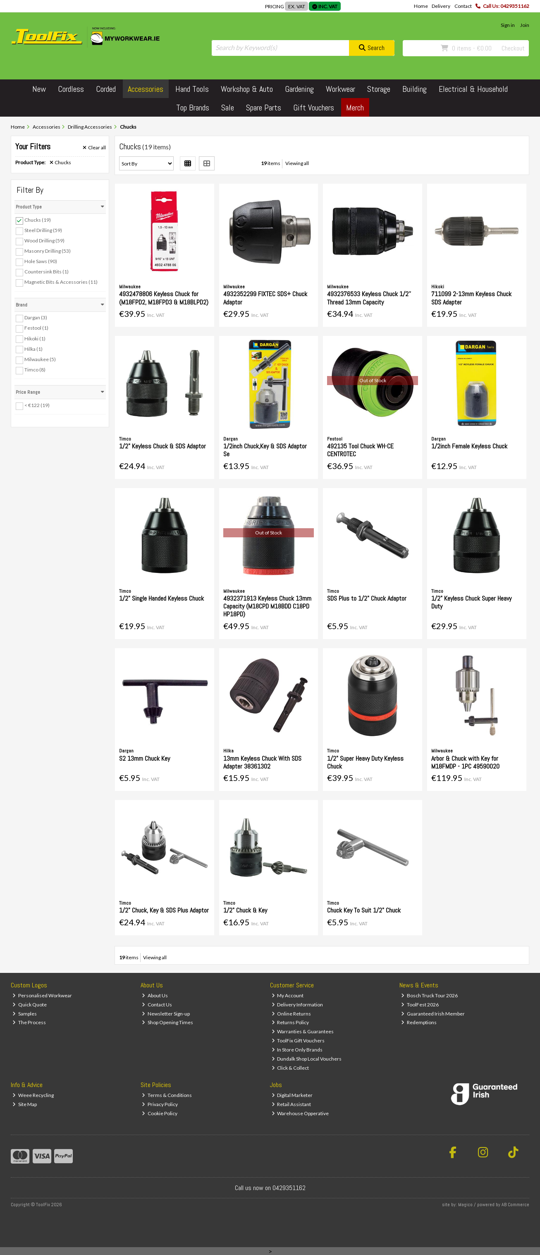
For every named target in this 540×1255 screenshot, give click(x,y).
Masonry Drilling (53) (47, 251)
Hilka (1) (33, 348)
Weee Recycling (33, 1095)
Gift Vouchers (313, 107)
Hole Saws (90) (40, 261)
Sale (227, 107)
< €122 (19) (37, 405)
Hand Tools (192, 89)
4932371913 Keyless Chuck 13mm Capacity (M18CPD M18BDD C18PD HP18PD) (267, 606)
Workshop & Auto (247, 89)
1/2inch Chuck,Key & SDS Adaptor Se (265, 450)
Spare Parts (263, 107)
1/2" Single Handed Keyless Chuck (161, 598)
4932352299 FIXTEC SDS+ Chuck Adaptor (265, 298)
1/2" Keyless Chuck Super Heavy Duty (471, 602)
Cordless (71, 89)
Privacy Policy (160, 1104)
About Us (155, 995)
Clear (94, 148)
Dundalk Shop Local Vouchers (307, 1059)
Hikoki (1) (34, 338)
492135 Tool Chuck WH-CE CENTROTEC (360, 450)
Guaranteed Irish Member (433, 1014)
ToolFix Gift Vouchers (298, 1040)
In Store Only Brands (297, 1050)
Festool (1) (36, 328)
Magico (465, 1204)
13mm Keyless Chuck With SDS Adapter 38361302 (262, 762)
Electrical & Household (473, 89)
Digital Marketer (292, 1095)
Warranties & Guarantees (303, 1031)
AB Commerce (515, 1204)
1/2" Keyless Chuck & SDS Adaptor (162, 446)
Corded (106, 89)
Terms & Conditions (167, 1095)
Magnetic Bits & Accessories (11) (61, 282)
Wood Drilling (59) (44, 240)
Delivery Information (297, 1004)
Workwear (340, 89)
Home (421, 6)
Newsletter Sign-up (166, 1014)
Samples (24, 1014)
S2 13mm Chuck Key (144, 758)
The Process (29, 1022)
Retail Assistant (291, 1104)
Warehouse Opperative (300, 1113)
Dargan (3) (35, 317)
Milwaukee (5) (40, 359)
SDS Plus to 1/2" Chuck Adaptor (366, 598)
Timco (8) (34, 369)
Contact (463, 6)
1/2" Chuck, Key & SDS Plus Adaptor (164, 910)
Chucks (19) (37, 220)
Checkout (513, 48)
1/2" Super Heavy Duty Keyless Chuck (365, 762)
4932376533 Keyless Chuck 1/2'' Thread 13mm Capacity (369, 298)
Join (524, 25)
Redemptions (419, 1022)
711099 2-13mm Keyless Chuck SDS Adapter (471, 298)
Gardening (299, 89)
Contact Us (157, 1004)
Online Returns (291, 1014)
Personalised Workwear (42, 995)
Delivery (441, 6)
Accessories (145, 89)
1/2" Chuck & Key (245, 910)
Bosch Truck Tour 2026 (429, 995)
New (39, 89)
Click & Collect (290, 1068)
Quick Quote (29, 1004)
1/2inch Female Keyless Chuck (469, 446)
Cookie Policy (159, 1113)
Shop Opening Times (167, 1022)
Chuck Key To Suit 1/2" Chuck (364, 910)
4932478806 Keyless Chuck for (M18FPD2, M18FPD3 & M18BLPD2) (163, 298)
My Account (288, 995)
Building (414, 89)
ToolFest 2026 (420, 1004)
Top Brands (192, 107)
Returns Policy (290, 1022)
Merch (355, 107)
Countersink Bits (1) (46, 271)
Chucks (61, 162)
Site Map (24, 1104)
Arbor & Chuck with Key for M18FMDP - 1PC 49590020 (465, 762)
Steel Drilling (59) (43, 230)
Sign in (508, 25)
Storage (378, 89)
